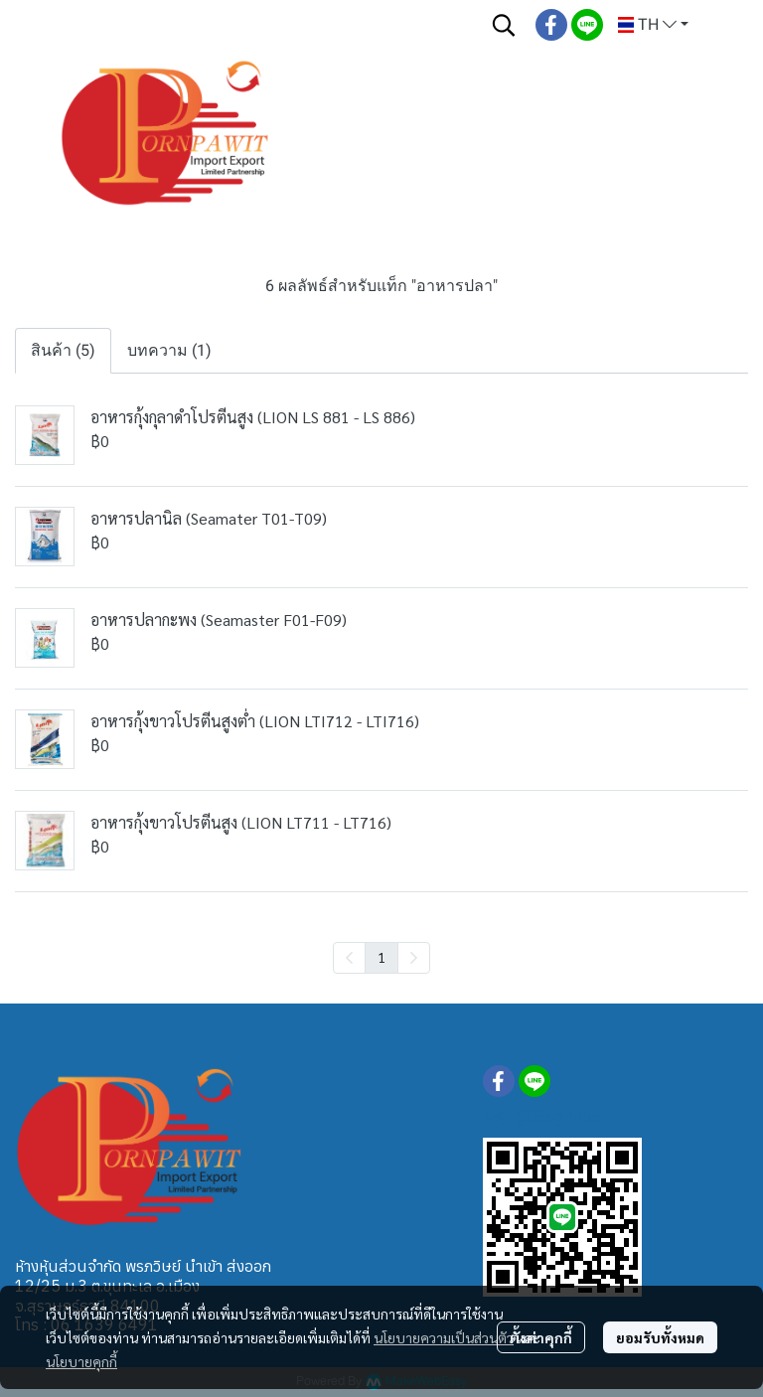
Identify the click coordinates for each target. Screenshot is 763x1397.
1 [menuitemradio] (381, 957)
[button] (504, 25)
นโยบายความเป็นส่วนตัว (444, 1337)
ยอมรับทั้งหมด (660, 1337)
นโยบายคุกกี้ (81, 1361)
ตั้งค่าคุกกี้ (541, 1337)
